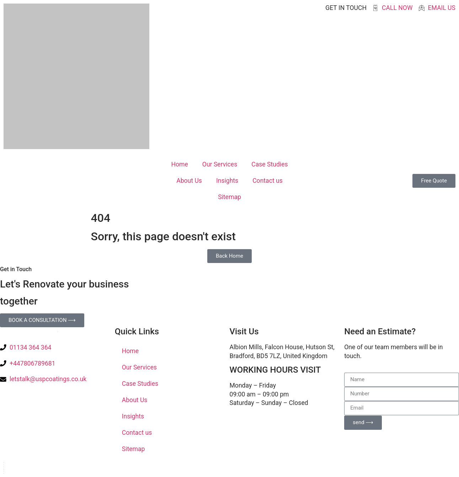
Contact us (267, 180)
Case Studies (269, 164)
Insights (227, 180)
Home (179, 164)
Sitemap (229, 197)
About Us (189, 180)
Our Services (219, 164)
